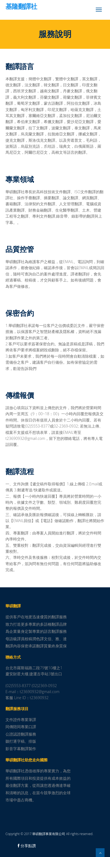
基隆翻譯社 (21, 7)
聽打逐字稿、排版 (20, 741)
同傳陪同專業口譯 (20, 726)
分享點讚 (27, 845)
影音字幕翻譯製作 (20, 748)
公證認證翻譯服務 (20, 734)
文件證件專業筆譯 (20, 719)
